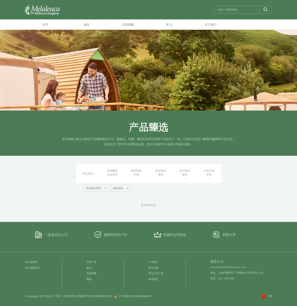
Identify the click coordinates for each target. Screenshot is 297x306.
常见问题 (153, 267)
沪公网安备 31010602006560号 (132, 296)
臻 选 (169, 24)
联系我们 (153, 279)
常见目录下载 (155, 273)
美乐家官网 (31, 262)
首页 (45, 24)
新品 (87, 24)
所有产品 (92, 262)
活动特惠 (128, 24)
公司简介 (153, 262)
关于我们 (210, 24)
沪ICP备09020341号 (101, 296)
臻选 (89, 279)
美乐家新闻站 (32, 267)
